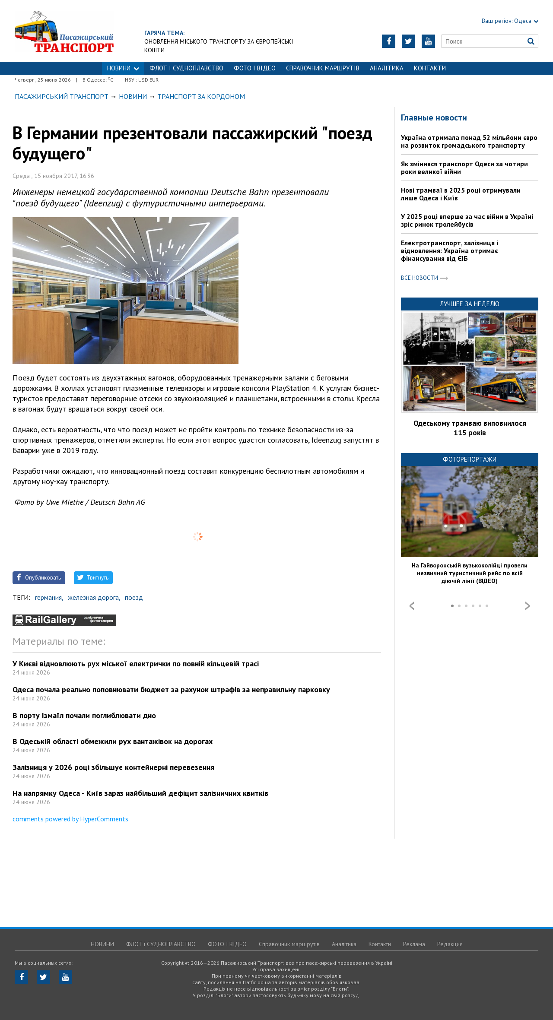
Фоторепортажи (469, 459)
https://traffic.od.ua (88, 31)
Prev (412, 606)
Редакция (450, 944)
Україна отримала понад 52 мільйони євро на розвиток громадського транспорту (469, 141)
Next (527, 606)
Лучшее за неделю (469, 304)
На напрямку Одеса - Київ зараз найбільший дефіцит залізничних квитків (140, 793)
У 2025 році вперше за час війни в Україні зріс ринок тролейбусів (467, 220)
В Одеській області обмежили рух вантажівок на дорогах (113, 741)
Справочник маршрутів (322, 68)
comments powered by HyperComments (70, 818)
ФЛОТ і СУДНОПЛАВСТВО (186, 68)
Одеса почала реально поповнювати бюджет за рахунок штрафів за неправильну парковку (171, 689)
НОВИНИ (123, 68)
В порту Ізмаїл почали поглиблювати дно (84, 715)
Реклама (414, 944)
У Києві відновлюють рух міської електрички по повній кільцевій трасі (136, 663)
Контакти (430, 68)
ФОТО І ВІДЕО (255, 68)
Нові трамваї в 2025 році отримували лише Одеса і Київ (461, 194)
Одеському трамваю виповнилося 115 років (469, 427)
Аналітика (387, 68)
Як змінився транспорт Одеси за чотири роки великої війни (464, 167)
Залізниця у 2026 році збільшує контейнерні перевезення (113, 767)
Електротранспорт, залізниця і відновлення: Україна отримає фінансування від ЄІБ (449, 250)
